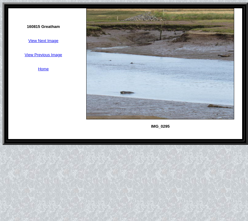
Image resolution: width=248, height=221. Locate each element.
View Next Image (43, 40)
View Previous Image (43, 54)
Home (43, 69)
